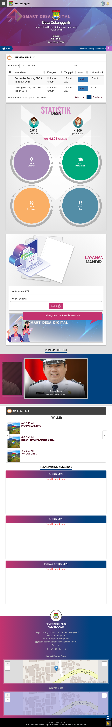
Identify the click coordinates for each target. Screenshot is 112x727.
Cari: (88, 66)
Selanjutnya (97, 97)
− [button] (8, 668)
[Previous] (7, 435)
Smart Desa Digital (57, 722)
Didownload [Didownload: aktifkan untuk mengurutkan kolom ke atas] (96, 72)
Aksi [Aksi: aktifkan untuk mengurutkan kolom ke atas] (80, 72)
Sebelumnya (80, 97)
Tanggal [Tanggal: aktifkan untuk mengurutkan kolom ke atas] (68, 72)
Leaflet (86, 682)
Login (56, 306)
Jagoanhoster (79, 725)
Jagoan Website (51, 725)
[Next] (105, 435)
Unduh (83, 79)
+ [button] (8, 664)
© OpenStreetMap (96, 682)
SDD (106, 682)
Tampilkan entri (21, 66)
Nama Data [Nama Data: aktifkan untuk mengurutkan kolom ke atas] (20, 72)
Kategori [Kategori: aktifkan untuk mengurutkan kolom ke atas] (51, 72)
